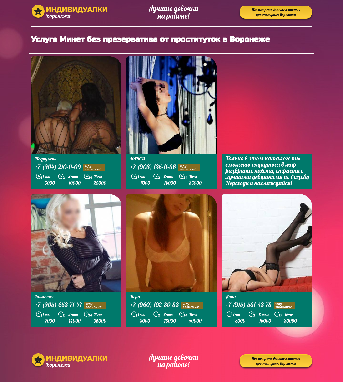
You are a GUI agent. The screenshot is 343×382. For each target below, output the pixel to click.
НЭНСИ (137, 159)
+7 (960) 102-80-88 (166, 305)
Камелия (44, 297)
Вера (135, 297)
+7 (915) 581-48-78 (260, 305)
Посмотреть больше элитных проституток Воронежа (276, 12)
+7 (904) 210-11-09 (70, 167)
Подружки (45, 159)
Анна (231, 297)
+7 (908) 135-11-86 (165, 167)
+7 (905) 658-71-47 (70, 305)
